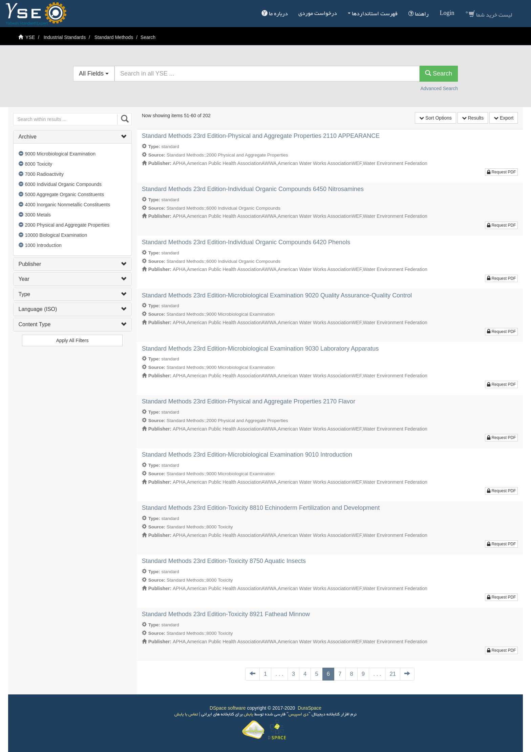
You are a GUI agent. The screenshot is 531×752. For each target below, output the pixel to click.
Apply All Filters (72, 340)
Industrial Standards (65, 37)
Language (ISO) (72, 309)
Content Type (72, 324)
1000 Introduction (43, 245)
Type (72, 294)
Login (447, 14)
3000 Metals (38, 214)
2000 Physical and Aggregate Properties (67, 225)
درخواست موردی (317, 14)
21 (392, 674)
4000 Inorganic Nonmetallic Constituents (67, 204)
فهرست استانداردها (373, 14)
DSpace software (228, 708)
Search (438, 73)
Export (503, 118)
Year (72, 279)
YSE (30, 37)
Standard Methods (113, 37)
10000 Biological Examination (56, 235)
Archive (72, 137)
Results (473, 118)
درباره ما (274, 13)
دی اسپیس (299, 714)
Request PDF (501, 172)
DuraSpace (309, 708)
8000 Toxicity (38, 164)
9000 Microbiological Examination (60, 153)
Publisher (72, 264)
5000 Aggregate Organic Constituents (64, 194)
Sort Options (435, 118)
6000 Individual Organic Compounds (63, 184)
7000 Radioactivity (44, 174)
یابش (248, 714)
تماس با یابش (186, 714)
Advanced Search (439, 88)
